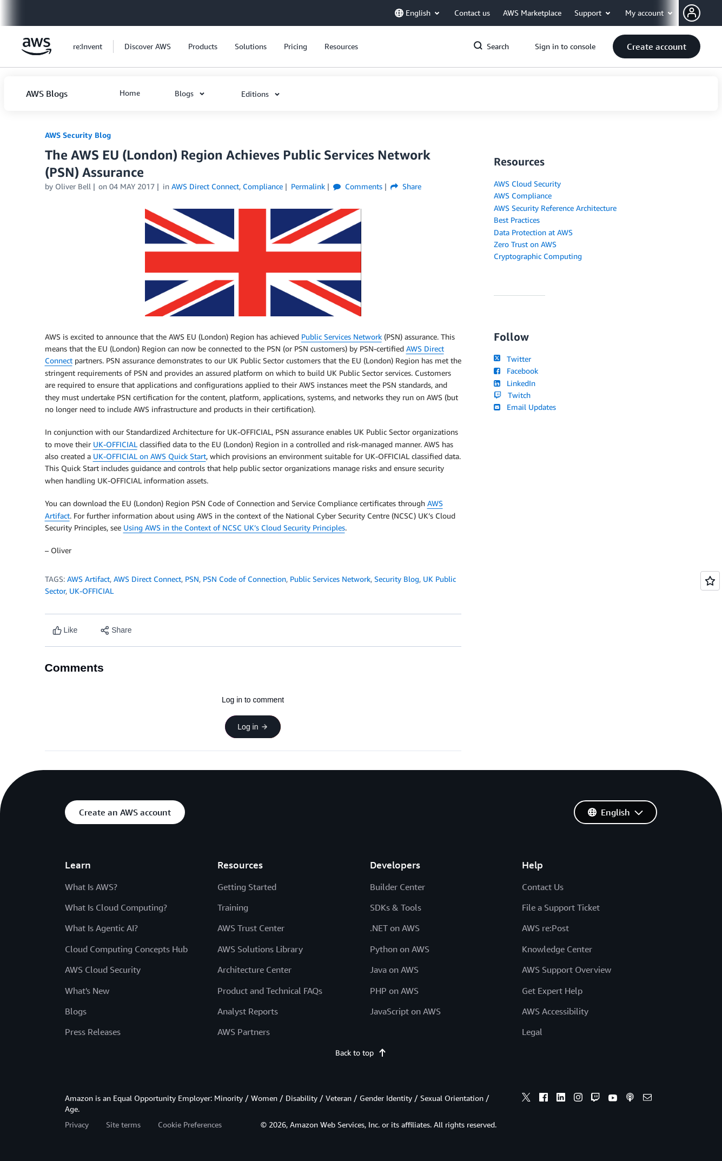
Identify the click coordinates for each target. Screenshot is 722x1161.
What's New (87, 990)
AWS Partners (243, 1031)
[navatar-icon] (691, 13)
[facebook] (543, 1099)
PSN (192, 578)
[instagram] (578, 1099)
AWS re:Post (545, 928)
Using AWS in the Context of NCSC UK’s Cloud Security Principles (234, 527)
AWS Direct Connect (147, 578)
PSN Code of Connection (244, 578)
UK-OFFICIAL (115, 444)
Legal (532, 1031)
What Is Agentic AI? (101, 928)
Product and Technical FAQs (269, 990)
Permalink (308, 186)
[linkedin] (561, 1099)
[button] (702, 13)
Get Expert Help (552, 990)
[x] (526, 1099)
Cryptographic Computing (538, 256)
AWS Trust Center (250, 928)
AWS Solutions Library (260, 949)
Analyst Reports (247, 1011)
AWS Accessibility (555, 1011)
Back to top (361, 1052)
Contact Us (543, 886)
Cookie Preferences (190, 1124)
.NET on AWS (395, 928)
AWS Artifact (88, 578)
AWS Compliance (523, 195)
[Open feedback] (710, 581)
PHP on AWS (394, 990)
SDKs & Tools (395, 907)
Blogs (76, 1011)
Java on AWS (394, 969)
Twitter (512, 358)
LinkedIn (514, 383)
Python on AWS (399, 949)
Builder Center (397, 886)
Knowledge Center (557, 949)
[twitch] (595, 1099)
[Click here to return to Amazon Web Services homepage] (36, 52)
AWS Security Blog (78, 135)
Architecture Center (254, 969)
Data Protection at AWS (533, 232)
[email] (647, 1099)
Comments (357, 186)
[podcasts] (630, 1099)
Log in (252, 726)
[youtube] (612, 1099)
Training (232, 907)
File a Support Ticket (561, 907)
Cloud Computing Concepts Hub (126, 949)
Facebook (516, 370)
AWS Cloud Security (527, 183)
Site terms (123, 1124)
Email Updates (525, 407)
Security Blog (396, 578)
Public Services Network (341, 336)
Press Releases (93, 1031)
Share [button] (405, 186)
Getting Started (246, 886)
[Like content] (65, 630)
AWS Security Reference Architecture (555, 208)
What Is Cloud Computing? (116, 907)
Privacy (77, 1124)
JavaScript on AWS (405, 1011)
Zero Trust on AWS (525, 244)
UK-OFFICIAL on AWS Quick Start (149, 456)
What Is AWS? (91, 886)
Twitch (512, 395)
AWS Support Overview (566, 969)
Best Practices (517, 219)
